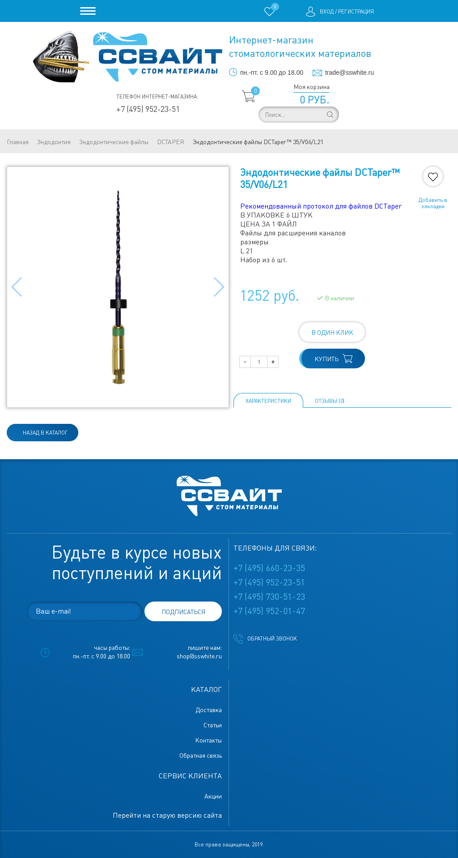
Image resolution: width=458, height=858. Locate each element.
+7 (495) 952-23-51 (148, 109)
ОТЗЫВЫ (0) (329, 401)
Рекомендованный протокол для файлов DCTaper (321, 206)
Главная (18, 141)
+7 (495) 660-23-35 (269, 568)
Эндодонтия (54, 141)
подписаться (183, 611)
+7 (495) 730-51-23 (269, 596)
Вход (327, 12)
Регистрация (356, 12)
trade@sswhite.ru (349, 72)
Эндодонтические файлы (113, 141)
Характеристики (268, 401)
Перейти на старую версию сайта (167, 815)
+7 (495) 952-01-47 (269, 611)
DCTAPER (170, 141)
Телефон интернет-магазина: (157, 97)
